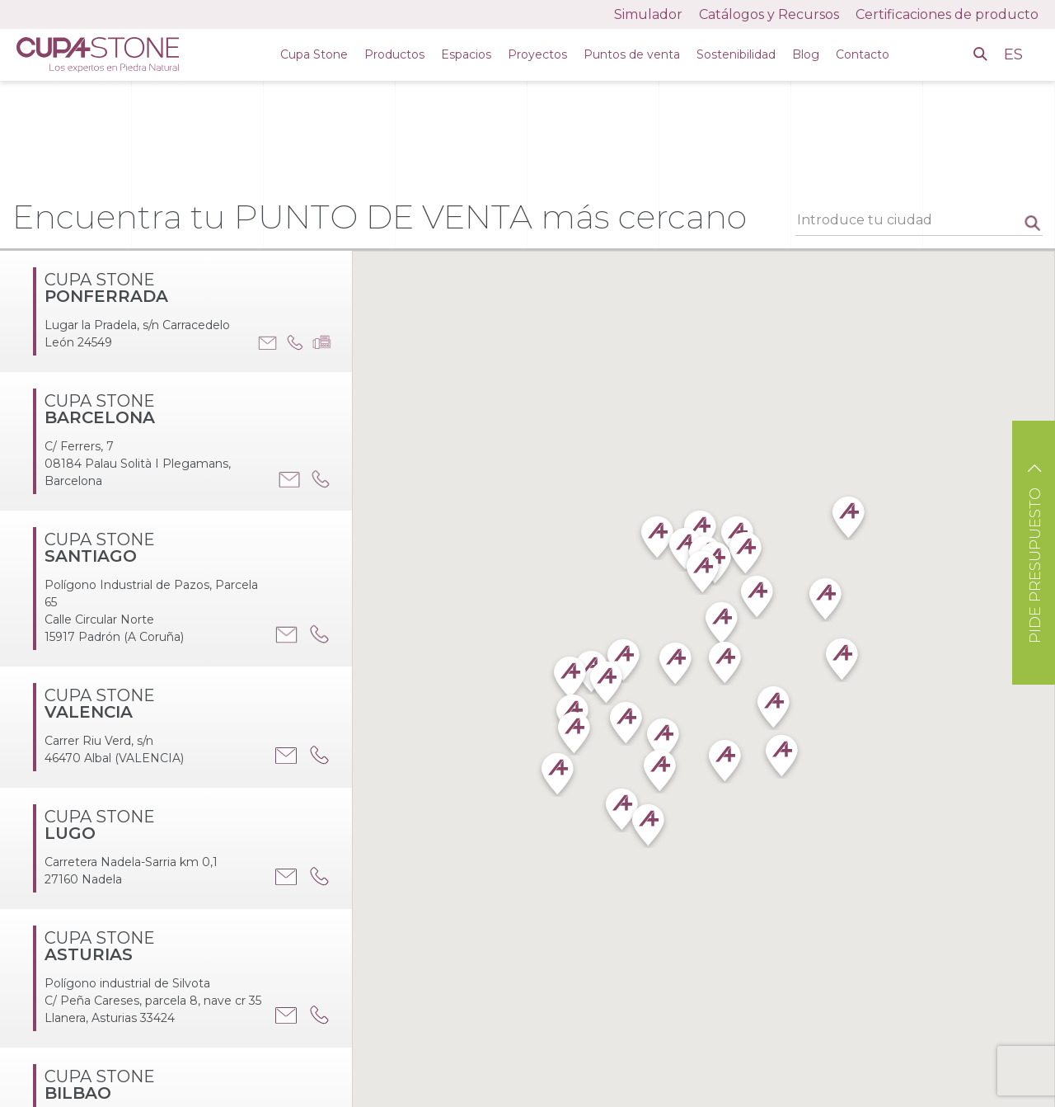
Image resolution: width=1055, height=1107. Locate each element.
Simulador (648, 14)
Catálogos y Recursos (769, 14)
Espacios (466, 54)
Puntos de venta (632, 54)
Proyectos (537, 54)
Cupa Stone (314, 54)
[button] (606, 681)
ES (1015, 54)
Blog (805, 54)
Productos (394, 54)
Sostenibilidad (736, 54)
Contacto (862, 54)
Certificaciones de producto (947, 14)
